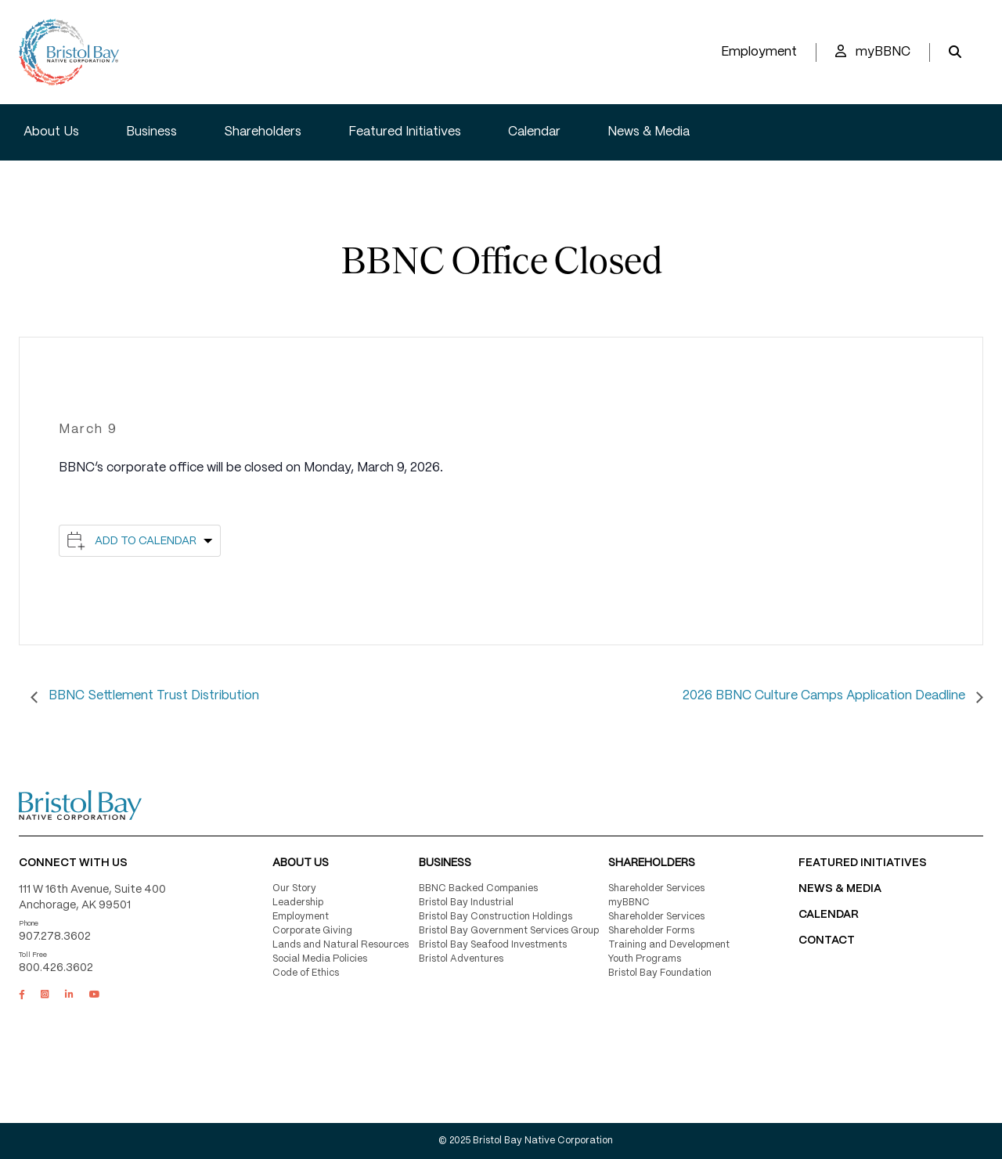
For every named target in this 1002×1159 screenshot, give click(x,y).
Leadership (297, 902)
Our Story (294, 888)
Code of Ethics (305, 973)
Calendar (534, 132)
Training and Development (669, 945)
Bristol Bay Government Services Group (509, 930)
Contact (826, 940)
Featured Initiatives (404, 132)
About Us (51, 132)
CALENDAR (828, 914)
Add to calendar (145, 541)
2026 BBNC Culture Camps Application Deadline (825, 696)
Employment (759, 52)
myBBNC (872, 51)
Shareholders (262, 132)
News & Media (648, 132)
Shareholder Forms (651, 930)
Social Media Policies (319, 959)
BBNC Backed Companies (478, 888)
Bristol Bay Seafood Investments (493, 945)
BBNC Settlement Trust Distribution (152, 696)
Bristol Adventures (461, 959)
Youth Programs (644, 959)
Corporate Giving (312, 930)
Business (151, 132)
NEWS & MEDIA (839, 888)
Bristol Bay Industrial (466, 902)
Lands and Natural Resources (340, 945)
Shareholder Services (656, 888)
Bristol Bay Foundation (660, 973)
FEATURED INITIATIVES (862, 863)
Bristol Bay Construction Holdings (495, 916)
